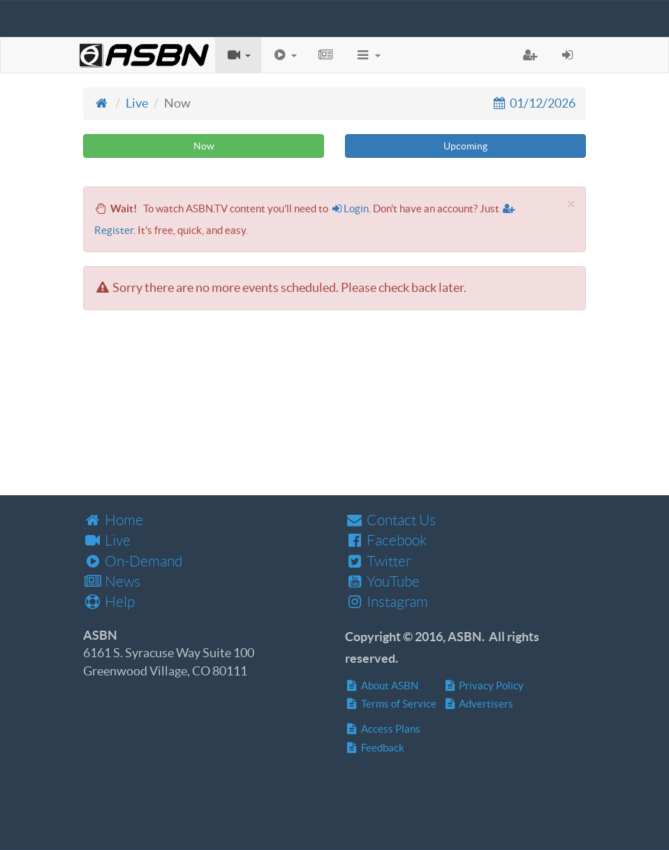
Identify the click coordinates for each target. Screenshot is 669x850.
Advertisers (478, 704)
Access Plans (382, 729)
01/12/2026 (533, 103)
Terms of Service (390, 704)
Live (137, 103)
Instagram (386, 602)
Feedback (374, 748)
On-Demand (132, 561)
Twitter (378, 561)
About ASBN (381, 685)
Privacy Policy (483, 685)
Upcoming (465, 146)
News (111, 581)
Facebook (386, 540)
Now (203, 146)
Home (113, 520)
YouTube (382, 581)
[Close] (571, 203)
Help (109, 602)
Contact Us (390, 520)
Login (349, 208)
